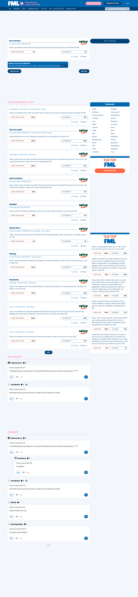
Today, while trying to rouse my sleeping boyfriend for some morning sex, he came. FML (39, 136)
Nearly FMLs (71, 9)
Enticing (12, 254)
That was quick (15, 130)
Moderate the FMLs (112, 3)
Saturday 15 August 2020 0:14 (17, 529)
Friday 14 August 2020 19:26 (24, 463)
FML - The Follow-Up (56, 9)
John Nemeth (15, 385)
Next (48, 352)
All (10, 9)
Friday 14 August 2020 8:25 (17, 367)
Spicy (24, 9)
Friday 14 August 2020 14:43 (17, 389)
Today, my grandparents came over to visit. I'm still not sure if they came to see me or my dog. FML (108, 248)
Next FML (84, 71)
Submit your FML (93, 3)
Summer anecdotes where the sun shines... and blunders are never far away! (38, 65)
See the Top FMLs (110, 171)
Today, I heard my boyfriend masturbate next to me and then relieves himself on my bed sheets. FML (43, 211)
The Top (44, 9)
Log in (127, 3)
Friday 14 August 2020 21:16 (17, 507)
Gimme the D (14, 228)
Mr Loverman (15, 41)
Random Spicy (33, 9)
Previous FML (14, 71)
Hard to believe (16, 178)
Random (16, 9)
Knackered (14, 280)
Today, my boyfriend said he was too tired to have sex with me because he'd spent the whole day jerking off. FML (47, 113)
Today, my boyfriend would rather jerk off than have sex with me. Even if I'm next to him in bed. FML (42, 337)
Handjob (13, 204)
